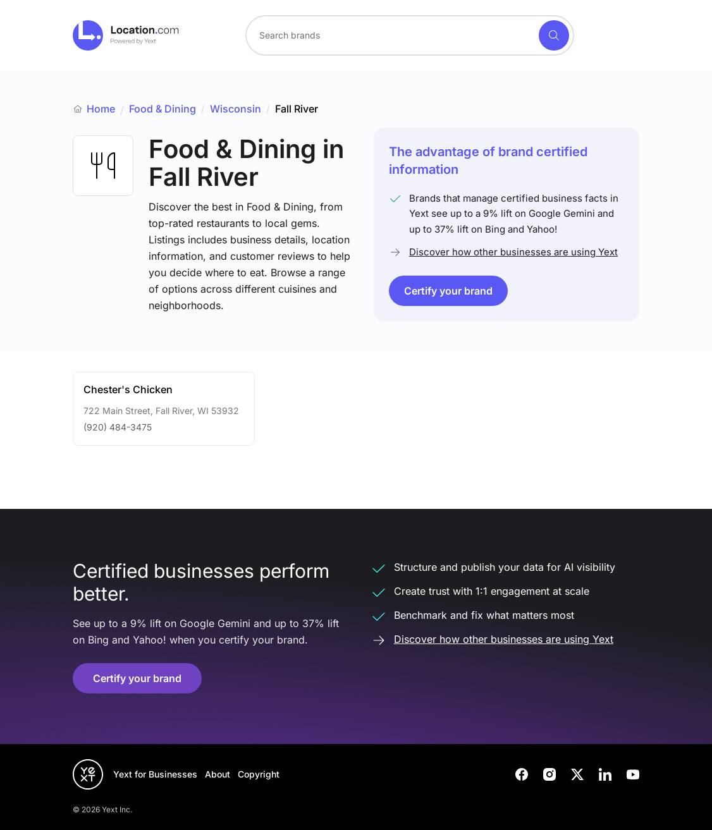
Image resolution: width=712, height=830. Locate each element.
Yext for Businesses (155, 774)
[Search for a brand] (391, 35)
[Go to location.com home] (126, 35)
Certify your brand (448, 290)
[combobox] (409, 35)
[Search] (554, 35)
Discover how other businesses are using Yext (513, 252)
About (217, 774)
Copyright (258, 774)
